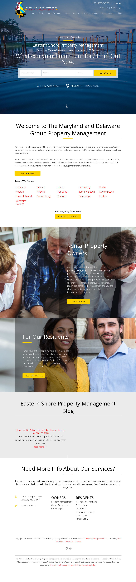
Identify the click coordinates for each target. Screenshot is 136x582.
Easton (103, 196)
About (103, 13)
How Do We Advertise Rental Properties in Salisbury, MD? (40, 431)
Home (33, 13)
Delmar (41, 187)
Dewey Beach (106, 191)
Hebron (20, 191)
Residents (85, 13)
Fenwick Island (24, 196)
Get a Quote (78, 301)
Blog (119, 13)
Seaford (62, 196)
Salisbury (21, 187)
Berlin (102, 187)
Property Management (61, 501)
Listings (66, 13)
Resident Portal (34, 375)
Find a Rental (48, 85)
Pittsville (41, 191)
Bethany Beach (86, 191)
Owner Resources (59, 505)
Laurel (61, 187)
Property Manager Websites (96, 538)
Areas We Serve (54, 13)
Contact (111, 13)
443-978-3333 (101, 3)
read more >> (40, 446)
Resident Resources (82, 85)
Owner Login (104, 8)
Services (42, 13)
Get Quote (105, 72)
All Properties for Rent (86, 501)
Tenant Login (82, 518)
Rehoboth (63, 191)
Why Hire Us (27, 173)
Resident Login (116, 8)
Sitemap (78, 542)
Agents (95, 13)
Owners (75, 13)
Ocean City (84, 187)
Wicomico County (21, 202)
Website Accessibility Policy (85, 565)
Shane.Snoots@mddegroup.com (62, 565)
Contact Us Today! (68, 216)
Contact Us (69, 542)
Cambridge (84, 196)
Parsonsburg (44, 196)
